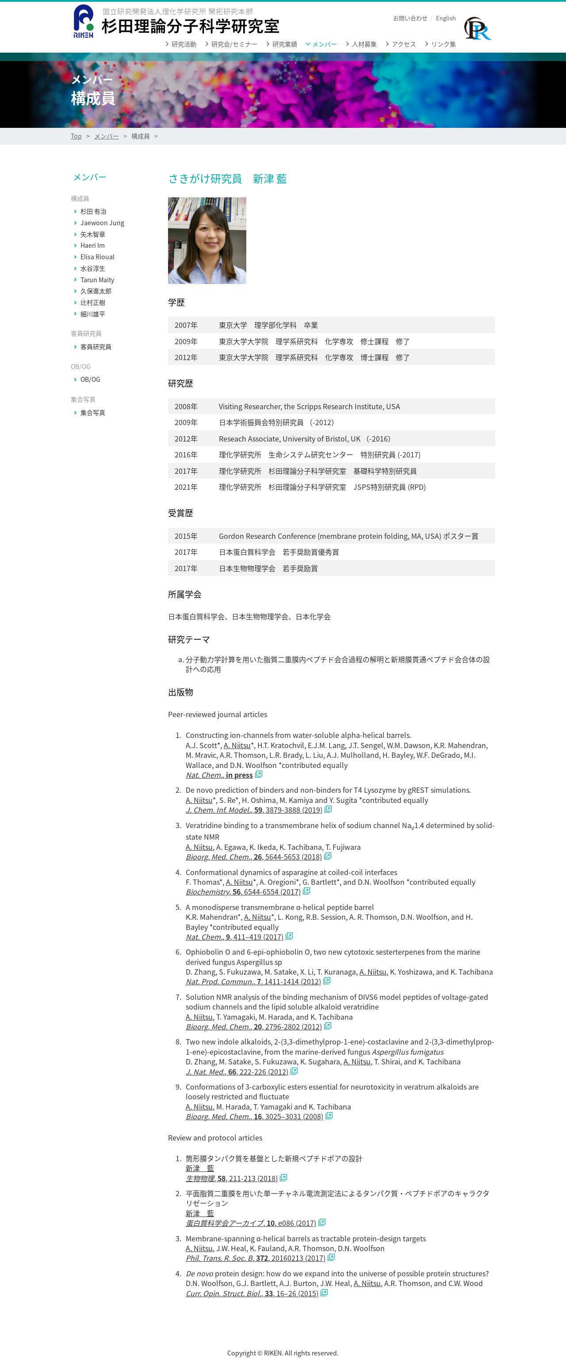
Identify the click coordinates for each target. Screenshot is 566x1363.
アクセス (404, 44)
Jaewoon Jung (102, 223)
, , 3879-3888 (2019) (254, 809)
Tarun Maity (97, 280)
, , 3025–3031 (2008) (254, 1116)
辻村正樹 (92, 302)
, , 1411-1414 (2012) (253, 981)
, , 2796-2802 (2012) (254, 1026)
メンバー (324, 44)
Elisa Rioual (97, 257)
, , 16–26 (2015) (252, 1293)
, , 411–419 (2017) (234, 936)
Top (76, 136)
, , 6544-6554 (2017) (243, 891)
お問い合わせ (410, 18)
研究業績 (284, 44)
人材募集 (364, 44)
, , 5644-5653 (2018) (254, 856)
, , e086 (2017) (251, 1222)
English (446, 18)
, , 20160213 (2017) (255, 1257)
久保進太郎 (95, 291)
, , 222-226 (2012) (237, 1071)
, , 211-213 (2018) (232, 1178)
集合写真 (92, 412)
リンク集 (443, 44)
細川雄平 (92, 314)
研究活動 (184, 44)
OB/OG (90, 379)
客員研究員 (95, 346)
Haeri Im (92, 245)
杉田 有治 (93, 211)
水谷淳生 (92, 268)
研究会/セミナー (234, 44)
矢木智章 (92, 234)
